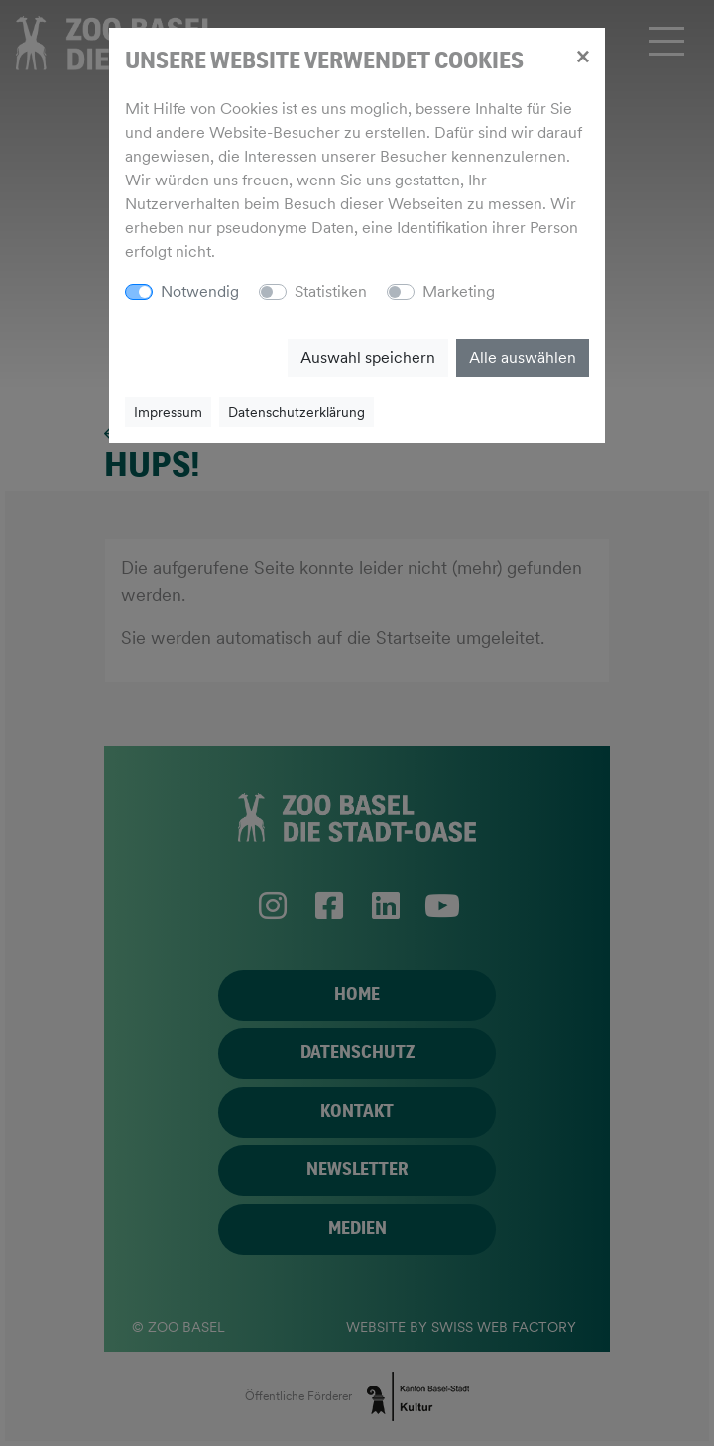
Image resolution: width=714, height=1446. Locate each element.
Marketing (458, 291)
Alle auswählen (522, 357)
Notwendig (200, 291)
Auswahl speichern (367, 357)
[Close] (582, 55)
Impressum (168, 412)
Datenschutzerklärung (296, 412)
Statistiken (331, 291)
